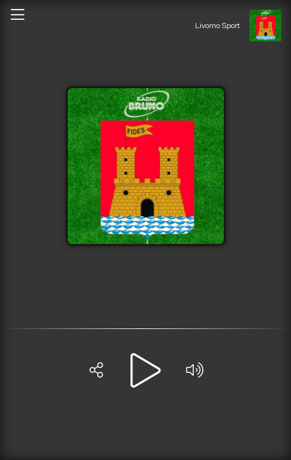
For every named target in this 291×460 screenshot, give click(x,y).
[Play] (145, 370)
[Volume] (195, 370)
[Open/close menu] (17, 14)
